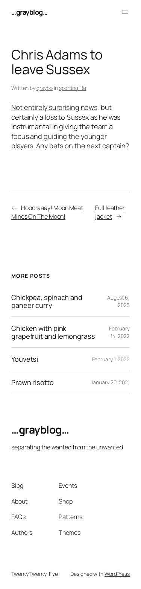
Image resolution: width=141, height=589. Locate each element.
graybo (44, 87)
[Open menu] (125, 12)
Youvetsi (24, 359)
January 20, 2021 (110, 382)
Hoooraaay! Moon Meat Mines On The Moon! (47, 212)
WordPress (117, 573)
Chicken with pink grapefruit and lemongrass (53, 332)
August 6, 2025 (118, 301)
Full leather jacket (110, 212)
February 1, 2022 (111, 359)
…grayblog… (29, 12)
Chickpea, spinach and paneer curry (46, 301)
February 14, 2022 (119, 332)
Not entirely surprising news (54, 107)
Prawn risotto (32, 382)
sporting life (72, 87)
